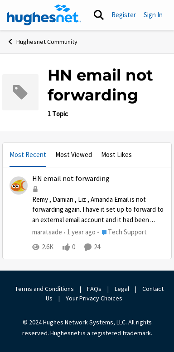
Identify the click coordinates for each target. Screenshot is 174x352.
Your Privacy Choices (95, 298)
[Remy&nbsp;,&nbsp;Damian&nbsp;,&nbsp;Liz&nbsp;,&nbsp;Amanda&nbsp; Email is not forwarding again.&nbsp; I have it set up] (98, 210)
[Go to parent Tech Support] (122, 232)
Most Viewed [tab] (73, 154)
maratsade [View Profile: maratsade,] (47, 232)
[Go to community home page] (44, 15)
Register (123, 14)
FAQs (94, 289)
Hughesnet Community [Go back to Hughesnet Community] (42, 42)
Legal (122, 289)
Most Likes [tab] (116, 154)
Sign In (153, 14)
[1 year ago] (80, 232)
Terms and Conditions (44, 289)
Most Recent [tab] (28, 154)
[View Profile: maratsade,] (19, 185)
